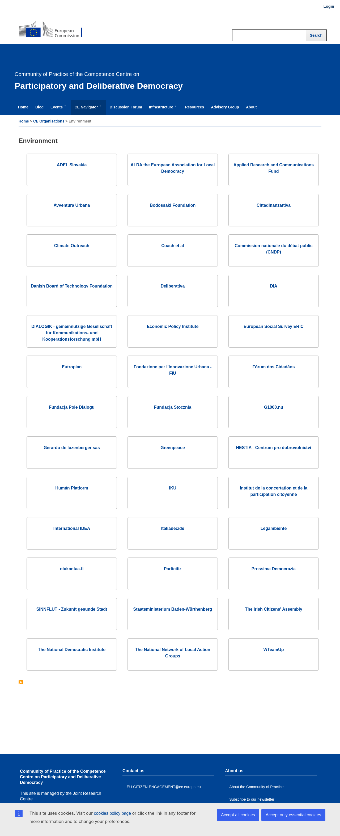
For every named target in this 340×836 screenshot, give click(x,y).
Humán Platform (71, 488)
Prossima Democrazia (274, 569)
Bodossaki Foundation (173, 205)
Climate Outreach (71, 245)
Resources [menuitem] (194, 107)
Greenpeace (172, 447)
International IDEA (71, 528)
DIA (273, 286)
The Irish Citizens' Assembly (273, 609)
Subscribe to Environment (21, 682)
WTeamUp (273, 649)
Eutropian (72, 367)
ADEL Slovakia (72, 165)
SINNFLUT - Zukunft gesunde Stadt (71, 609)
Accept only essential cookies (293, 815)
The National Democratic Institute (71, 649)
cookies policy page (112, 813)
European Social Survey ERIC (274, 326)
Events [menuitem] (57, 110)
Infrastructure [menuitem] (162, 110)
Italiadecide (172, 528)
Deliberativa (173, 286)
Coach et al (172, 245)
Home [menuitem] (23, 107)
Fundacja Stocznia (172, 407)
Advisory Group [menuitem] (225, 107)
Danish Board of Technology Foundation (72, 286)
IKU (172, 488)
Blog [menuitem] (39, 107)
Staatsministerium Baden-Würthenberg (172, 609)
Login (329, 6)
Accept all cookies (238, 815)
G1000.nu (273, 407)
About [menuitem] (251, 107)
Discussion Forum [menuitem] (126, 107)
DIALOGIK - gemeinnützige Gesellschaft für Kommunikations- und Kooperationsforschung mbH (71, 332)
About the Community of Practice (256, 787)
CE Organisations (48, 121)
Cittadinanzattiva (274, 205)
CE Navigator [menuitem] (87, 110)
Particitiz (173, 569)
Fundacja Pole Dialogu (72, 407)
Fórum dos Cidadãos (273, 367)
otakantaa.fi (72, 569)
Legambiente (274, 528)
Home (24, 121)
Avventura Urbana (71, 205)
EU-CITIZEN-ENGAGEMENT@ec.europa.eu (164, 787)
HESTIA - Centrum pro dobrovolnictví (273, 447)
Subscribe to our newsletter (251, 799)
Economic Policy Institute (173, 326)
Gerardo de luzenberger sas (72, 447)
